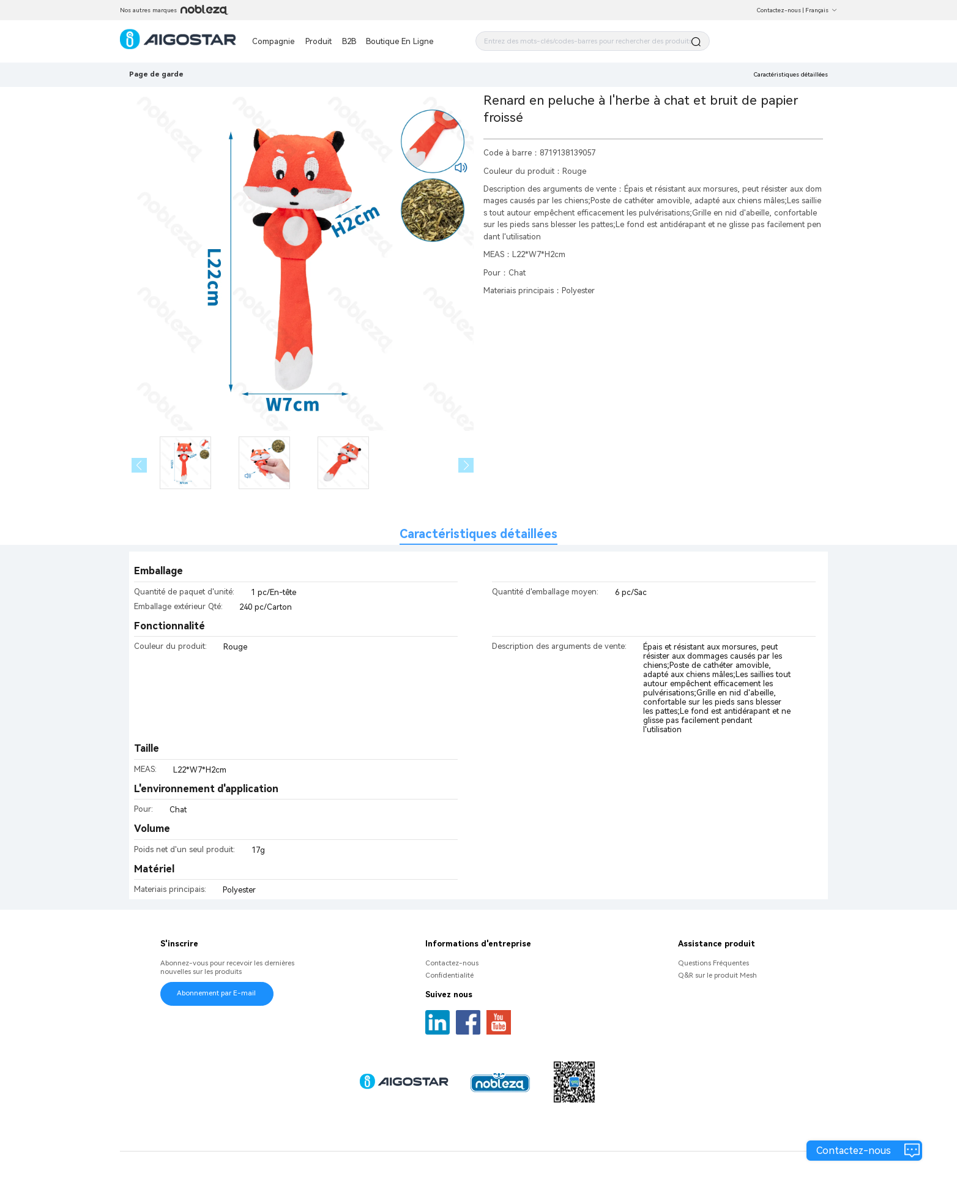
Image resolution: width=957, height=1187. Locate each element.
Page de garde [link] (156, 74)
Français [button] (821, 10)
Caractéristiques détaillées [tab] (478, 534)
